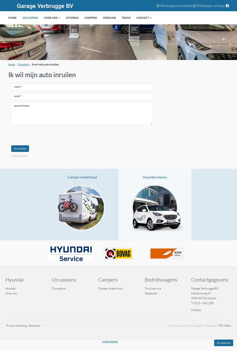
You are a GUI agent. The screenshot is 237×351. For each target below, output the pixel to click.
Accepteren (224, 342)
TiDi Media (224, 325)
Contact (196, 310)
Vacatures (151, 293)
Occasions (23, 64)
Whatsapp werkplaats (175, 5)
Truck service (153, 288)
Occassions (59, 288)
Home (11, 64)
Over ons (11, 293)
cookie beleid (110, 341)
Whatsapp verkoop (209, 5)
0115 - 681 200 (203, 303)
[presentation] (40, 134)
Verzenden (20, 148)
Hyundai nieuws (155, 177)
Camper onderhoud (82, 177)
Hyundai (10, 288)
